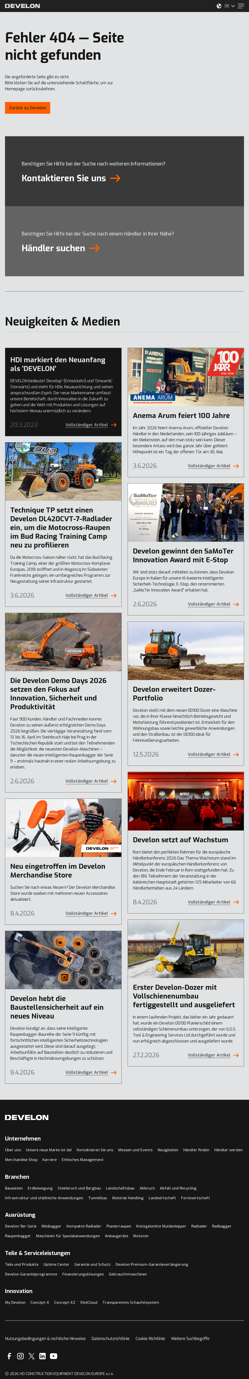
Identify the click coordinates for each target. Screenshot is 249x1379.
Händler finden (196, 1150)
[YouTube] (53, 1356)
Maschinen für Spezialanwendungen (68, 1236)
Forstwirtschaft (195, 1198)
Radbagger (222, 1226)
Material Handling (128, 1198)
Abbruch (147, 1188)
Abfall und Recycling (178, 1188)
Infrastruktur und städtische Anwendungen (44, 1198)
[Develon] (22, 6)
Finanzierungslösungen (83, 1274)
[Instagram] (20, 1356)
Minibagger (51, 1226)
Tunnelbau (97, 1198)
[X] (31, 1356)
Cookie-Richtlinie (150, 1338)
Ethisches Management (83, 1159)
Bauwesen (14, 1188)
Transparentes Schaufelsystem (130, 1302)
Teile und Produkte (21, 1264)
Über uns (13, 1150)
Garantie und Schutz (92, 1264)
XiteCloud (88, 1302)
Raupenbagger (18, 1236)
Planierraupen (118, 1226)
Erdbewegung (40, 1188)
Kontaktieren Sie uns (95, 1150)
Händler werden (228, 1150)
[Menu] (241, 6)
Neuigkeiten (168, 1150)
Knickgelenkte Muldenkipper (161, 1226)
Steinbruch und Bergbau (79, 1188)
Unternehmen (23, 1138)
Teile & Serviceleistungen (37, 1253)
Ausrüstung (20, 1214)
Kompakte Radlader (83, 1226)
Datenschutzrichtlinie (111, 1338)
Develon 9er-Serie (20, 1226)
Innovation (18, 1291)
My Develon (15, 1302)
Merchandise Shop (21, 1159)
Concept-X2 (64, 1302)
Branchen (17, 1176)
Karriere (49, 1159)
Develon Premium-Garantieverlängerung (152, 1264)
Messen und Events (135, 1150)
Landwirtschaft (162, 1198)
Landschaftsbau (120, 1188)
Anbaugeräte (116, 1236)
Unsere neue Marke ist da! (49, 1150)
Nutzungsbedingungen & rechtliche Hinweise (45, 1338)
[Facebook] (9, 1356)
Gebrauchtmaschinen (128, 1274)
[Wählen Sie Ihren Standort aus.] (219, 6)
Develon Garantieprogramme (31, 1274)
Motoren (141, 1236)
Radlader (199, 1226)
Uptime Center (56, 1264)
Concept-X (39, 1302)
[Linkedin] (42, 1356)
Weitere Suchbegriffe (190, 1338)
